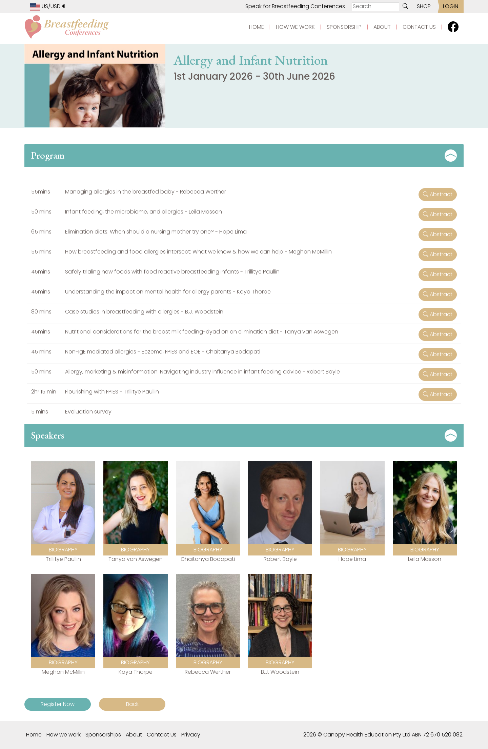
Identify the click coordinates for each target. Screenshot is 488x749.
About (134, 734)
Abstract (437, 194)
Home (34, 734)
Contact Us (162, 734)
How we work (63, 734)
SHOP (424, 6)
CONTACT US (419, 27)
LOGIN (450, 6)
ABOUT (382, 27)
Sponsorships (103, 734)
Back (132, 704)
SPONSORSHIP (344, 27)
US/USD (48, 6)
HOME (256, 27)
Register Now (58, 704)
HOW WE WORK (295, 27)
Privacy (190, 734)
